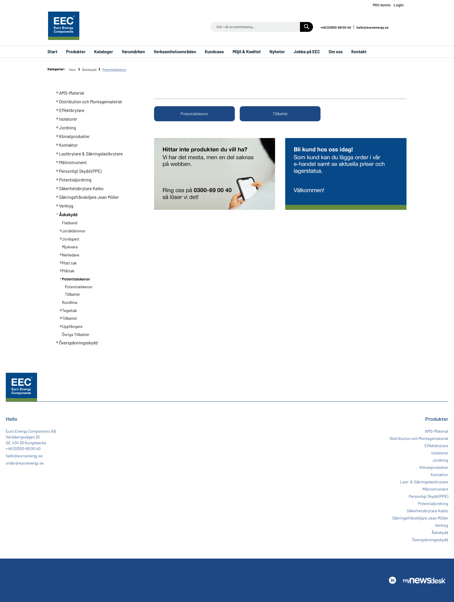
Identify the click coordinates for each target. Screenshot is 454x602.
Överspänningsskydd (75, 342)
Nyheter (277, 51)
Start (52, 51)
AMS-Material (68, 92)
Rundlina (69, 302)
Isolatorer (64, 118)
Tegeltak (66, 310)
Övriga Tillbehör (75, 334)
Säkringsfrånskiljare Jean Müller (85, 196)
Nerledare (67, 254)
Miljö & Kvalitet (247, 51)
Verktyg (63, 205)
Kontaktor (65, 144)
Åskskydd (89, 69)
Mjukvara (70, 246)
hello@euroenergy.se (372, 27)
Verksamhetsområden (174, 51)
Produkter (75, 51)
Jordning (64, 127)
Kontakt (359, 51)
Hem (73, 69)
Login (398, 4)
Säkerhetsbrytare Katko (78, 187)
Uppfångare (69, 326)
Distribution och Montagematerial (87, 101)
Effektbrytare (68, 109)
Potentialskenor (194, 113)
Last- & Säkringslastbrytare (424, 481)
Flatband (69, 222)
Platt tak (66, 262)
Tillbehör (280, 113)
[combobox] (261, 27)
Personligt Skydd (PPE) (77, 170)
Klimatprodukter (71, 135)
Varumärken (133, 51)
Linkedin (400, 26)
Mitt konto (382, 4)
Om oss (336, 51)
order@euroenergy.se (25, 462)
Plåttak (65, 270)
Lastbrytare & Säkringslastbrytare (87, 153)
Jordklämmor (71, 230)
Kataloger (103, 51)
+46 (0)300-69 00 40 (335, 27)
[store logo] (63, 26)
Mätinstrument (69, 161)
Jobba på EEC (307, 51)
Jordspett (67, 238)
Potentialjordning (71, 179)
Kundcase (214, 51)
